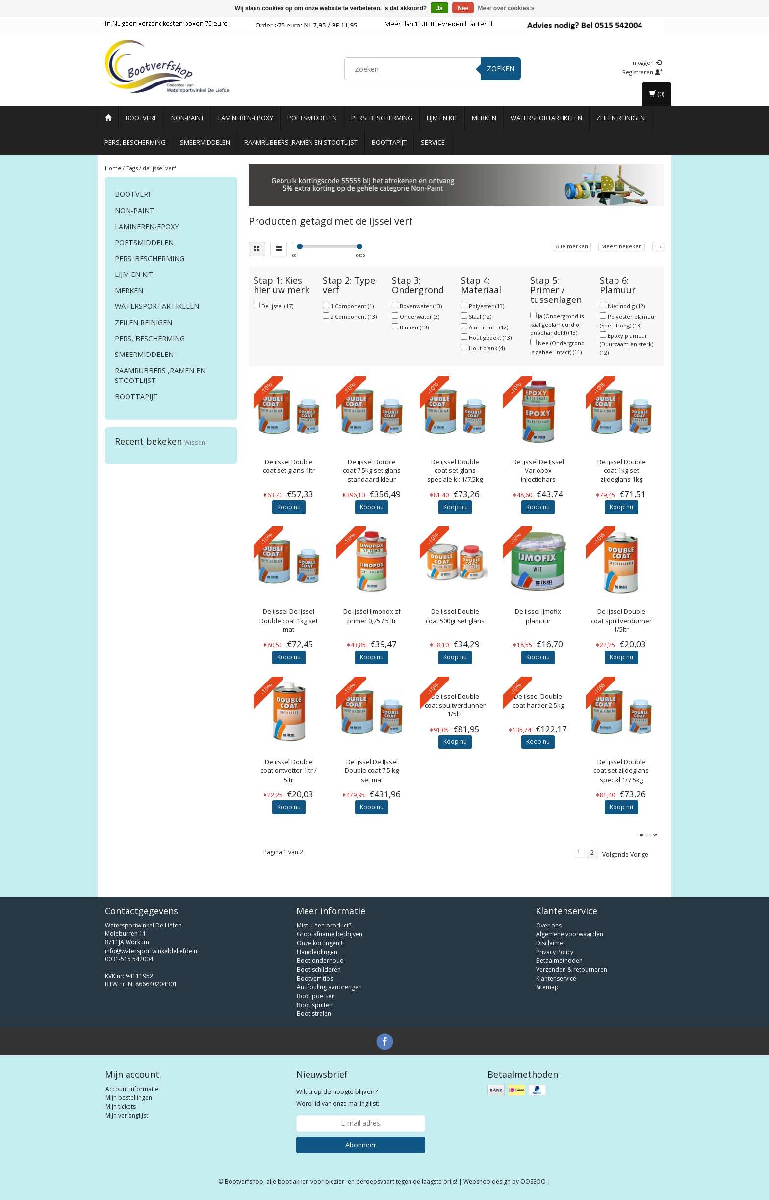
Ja (439, 8)
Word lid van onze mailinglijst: (337, 1097)
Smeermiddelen (205, 142)
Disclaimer (550, 943)
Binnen (414, 327)
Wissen (194, 442)
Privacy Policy (554, 952)
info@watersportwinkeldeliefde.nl (152, 951)
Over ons (549, 925)
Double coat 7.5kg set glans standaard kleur (372, 470)
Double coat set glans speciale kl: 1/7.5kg (455, 470)
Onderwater (419, 316)
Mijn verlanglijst (126, 1115)
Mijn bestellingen (128, 1097)
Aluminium (488, 327)
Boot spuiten (315, 1005)
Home (113, 168)
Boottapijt (389, 142)
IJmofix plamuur (538, 616)
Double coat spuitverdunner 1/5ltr (621, 620)
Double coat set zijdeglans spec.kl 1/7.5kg (621, 770)
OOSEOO (533, 1181)
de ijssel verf (159, 168)
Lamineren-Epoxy (245, 117)
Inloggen (646, 62)
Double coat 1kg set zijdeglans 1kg (621, 470)
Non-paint (187, 117)
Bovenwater (421, 306)
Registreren (642, 72)
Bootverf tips (315, 978)
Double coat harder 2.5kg (538, 700)
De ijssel (277, 306)
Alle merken (572, 246)
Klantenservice (556, 978)
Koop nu (289, 507)
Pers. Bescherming (381, 117)
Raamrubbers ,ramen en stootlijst (301, 142)
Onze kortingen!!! (320, 943)
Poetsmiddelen (312, 117)
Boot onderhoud (320, 960)
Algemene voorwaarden (569, 934)
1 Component (352, 306)
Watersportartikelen (546, 117)
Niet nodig (626, 306)
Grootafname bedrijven (329, 934)
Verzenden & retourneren (571, 969)
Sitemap (547, 987)
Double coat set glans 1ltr (289, 466)
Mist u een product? (324, 925)
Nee (463, 8)
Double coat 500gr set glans (455, 616)
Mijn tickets (120, 1106)
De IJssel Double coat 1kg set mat (288, 620)
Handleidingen (317, 952)
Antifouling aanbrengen (329, 987)
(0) (656, 93)
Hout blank (487, 348)
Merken (484, 117)
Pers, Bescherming (135, 142)
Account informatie (131, 1089)
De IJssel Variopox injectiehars (538, 470)
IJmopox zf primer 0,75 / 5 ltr (372, 616)
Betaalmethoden (559, 960)
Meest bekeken (621, 246)
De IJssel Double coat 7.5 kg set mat (372, 770)
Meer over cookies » (506, 8)
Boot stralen (314, 1013)
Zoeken (500, 68)
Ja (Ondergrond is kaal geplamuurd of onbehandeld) (557, 324)
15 (658, 246)
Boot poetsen (316, 996)
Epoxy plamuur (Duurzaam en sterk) (626, 344)
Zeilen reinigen (620, 117)
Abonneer (360, 1144)
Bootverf (141, 117)
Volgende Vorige (625, 854)
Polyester (486, 306)
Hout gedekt (490, 337)
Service (433, 142)
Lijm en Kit (442, 117)
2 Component (354, 316)
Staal (480, 316)
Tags (132, 168)
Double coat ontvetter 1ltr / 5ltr (288, 770)
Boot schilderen (319, 969)
